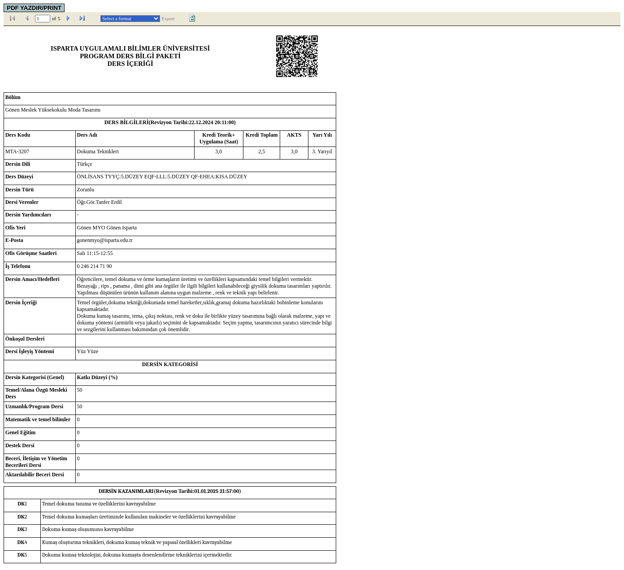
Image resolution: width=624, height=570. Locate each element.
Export (168, 18)
